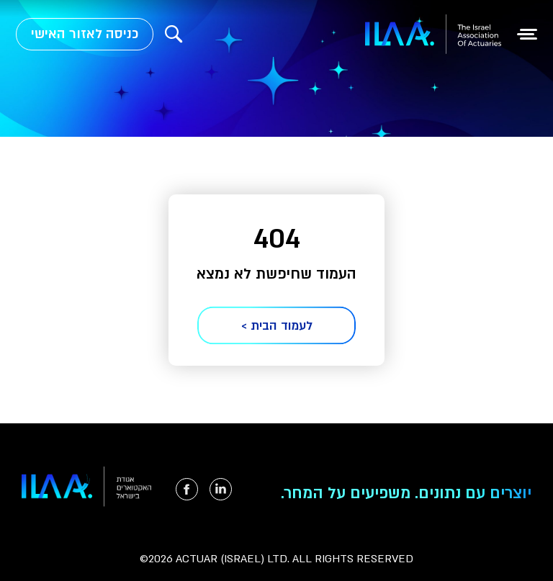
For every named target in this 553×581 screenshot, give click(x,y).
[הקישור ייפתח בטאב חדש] (221, 489)
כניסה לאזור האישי (84, 34)
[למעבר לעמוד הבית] (433, 34)
